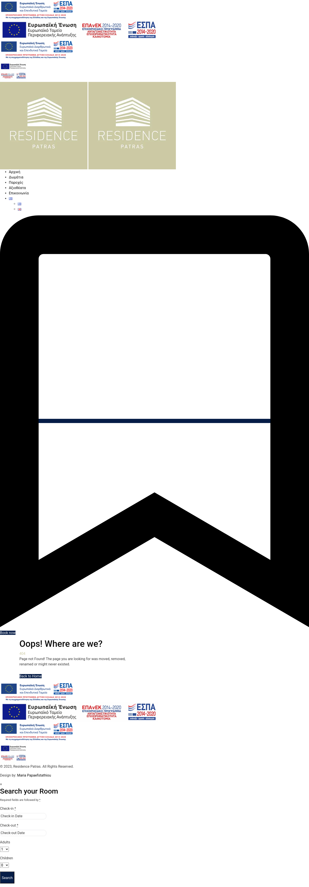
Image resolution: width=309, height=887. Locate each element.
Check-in (8, 808)
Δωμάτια (16, 177)
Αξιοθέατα (17, 188)
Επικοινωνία (19, 193)
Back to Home (30, 676)
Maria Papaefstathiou (34, 775)
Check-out (9, 825)
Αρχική (14, 172)
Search (7, 878)
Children (6, 858)
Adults (5, 842)
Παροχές (16, 182)
